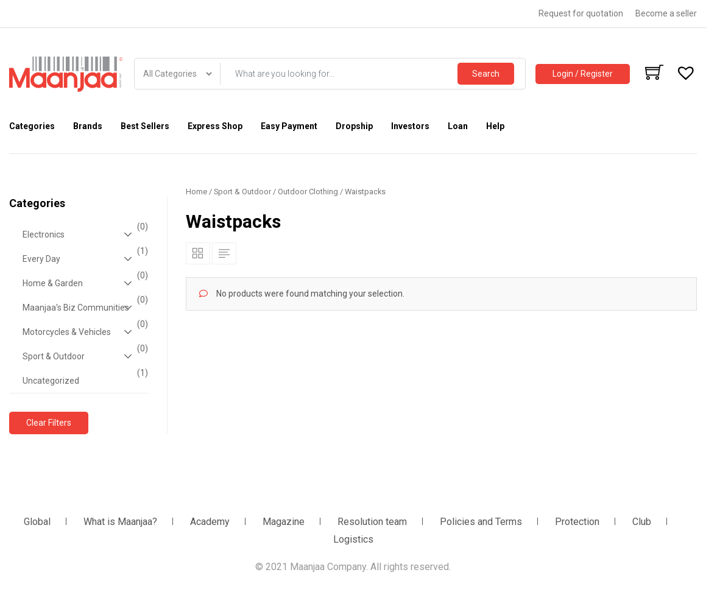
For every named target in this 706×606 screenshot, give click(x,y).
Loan (458, 126)
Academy (210, 521)
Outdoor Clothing (308, 191)
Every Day (84, 259)
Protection (577, 521)
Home (196, 191)
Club (641, 521)
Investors (410, 126)
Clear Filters (48, 423)
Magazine (284, 521)
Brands (87, 126)
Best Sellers (145, 126)
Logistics (353, 539)
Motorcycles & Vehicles (84, 332)
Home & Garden (84, 283)
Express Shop (215, 126)
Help (495, 126)
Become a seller (666, 13)
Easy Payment (289, 126)
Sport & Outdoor (84, 356)
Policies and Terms (481, 521)
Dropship (354, 126)
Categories (32, 126)
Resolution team (372, 521)
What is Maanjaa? (120, 521)
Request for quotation (580, 13)
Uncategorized (84, 377)
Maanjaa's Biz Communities (84, 307)
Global (37, 521)
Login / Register (582, 74)
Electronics (84, 234)
